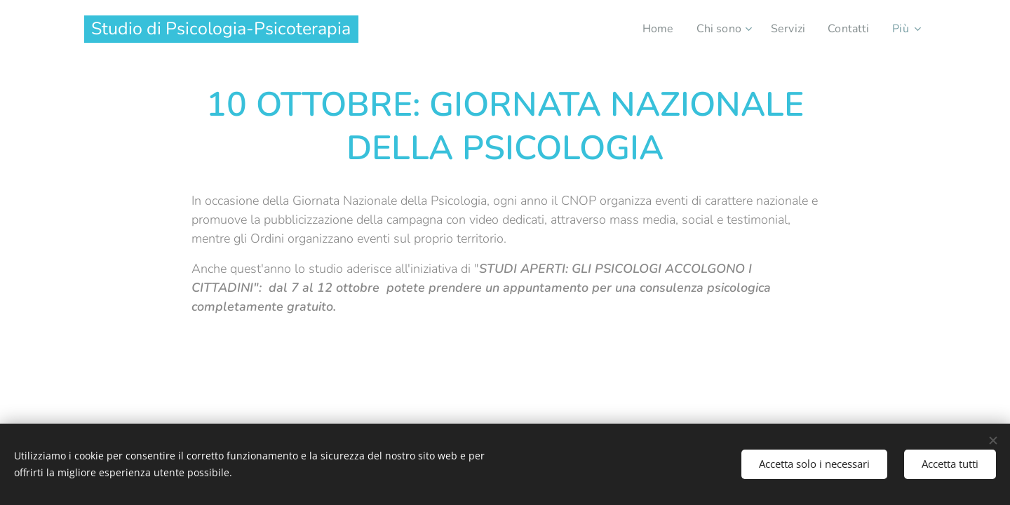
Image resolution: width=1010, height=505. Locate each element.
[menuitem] (651, 28)
